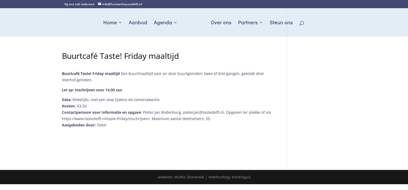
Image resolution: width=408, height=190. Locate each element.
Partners (248, 23)
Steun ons (281, 23)
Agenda (163, 23)
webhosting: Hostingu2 (229, 176)
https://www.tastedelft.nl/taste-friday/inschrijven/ (106, 118)
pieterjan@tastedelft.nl (203, 112)
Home (110, 23)
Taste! (101, 124)
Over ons (221, 23)
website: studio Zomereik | (183, 176)
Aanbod (138, 23)
